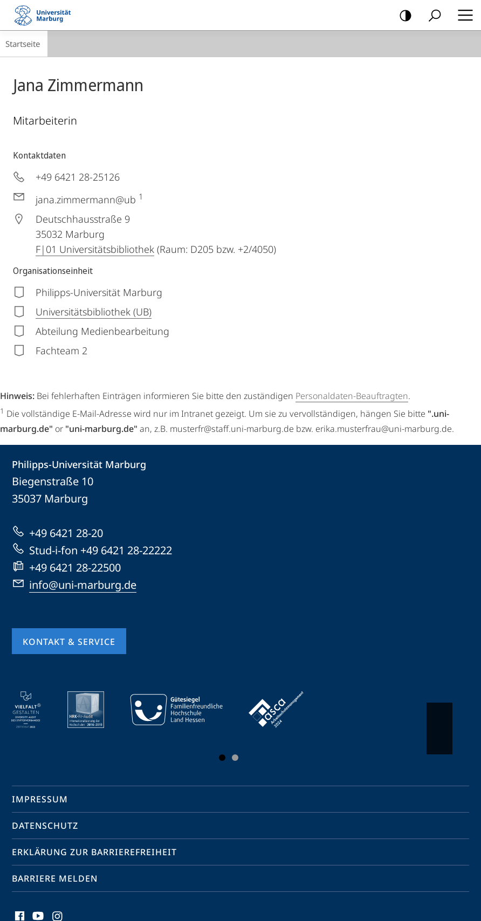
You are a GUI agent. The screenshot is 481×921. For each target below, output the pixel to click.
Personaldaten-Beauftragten (352, 396)
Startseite (22, 43)
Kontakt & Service (69, 642)
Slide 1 (222, 757)
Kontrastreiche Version (402, 16)
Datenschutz (45, 825)
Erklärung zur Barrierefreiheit (94, 852)
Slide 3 (235, 757)
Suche (431, 16)
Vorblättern (439, 723)
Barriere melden (55, 878)
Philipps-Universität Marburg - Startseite (46, 15)
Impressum (40, 799)
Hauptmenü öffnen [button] (462, 15)
